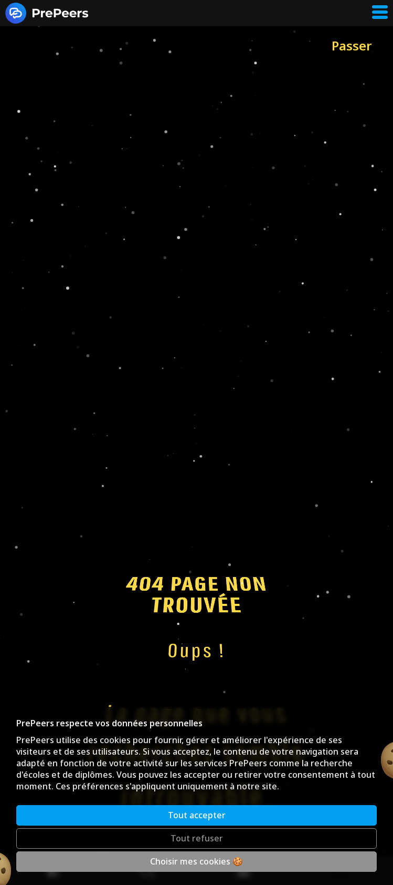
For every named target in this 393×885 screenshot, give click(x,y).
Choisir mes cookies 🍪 (196, 861)
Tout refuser (197, 838)
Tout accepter (197, 815)
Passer (352, 45)
